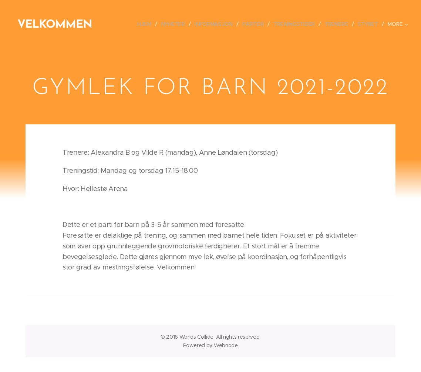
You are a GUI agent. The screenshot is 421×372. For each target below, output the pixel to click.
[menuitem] (148, 24)
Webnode (226, 345)
